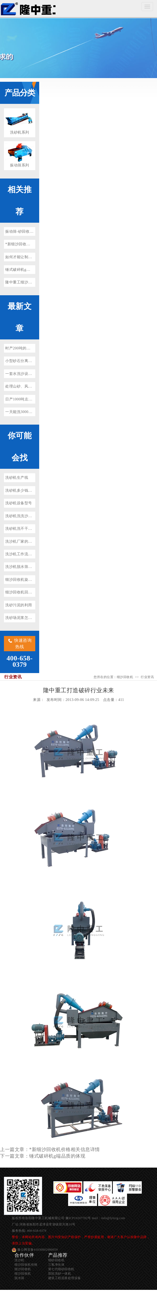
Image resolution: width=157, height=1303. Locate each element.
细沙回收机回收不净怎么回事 (30, 592)
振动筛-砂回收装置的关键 (27, 231)
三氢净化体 (56, 1264)
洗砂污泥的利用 (18, 605)
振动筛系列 (19, 165)
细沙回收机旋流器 (20, 580)
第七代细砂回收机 (61, 1269)
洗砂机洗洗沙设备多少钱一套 (30, 516)
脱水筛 (19, 1278)
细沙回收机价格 (26, 1264)
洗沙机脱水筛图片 (20, 567)
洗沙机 (19, 1260)
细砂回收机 (56, 1260)
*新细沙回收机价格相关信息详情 (33, 244)
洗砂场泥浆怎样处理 (22, 618)
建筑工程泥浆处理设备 (64, 1278)
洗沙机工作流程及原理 (24, 554)
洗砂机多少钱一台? (21, 490)
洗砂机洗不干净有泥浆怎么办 (30, 529)
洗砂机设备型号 (18, 503)
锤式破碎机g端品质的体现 (27, 270)
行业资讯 (147, 677)
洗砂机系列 (19, 132)
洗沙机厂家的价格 (20, 541)
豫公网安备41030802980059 (37, 1249)
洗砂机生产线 (16, 478)
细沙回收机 (27, 8)
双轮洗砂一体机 (59, 1273)
